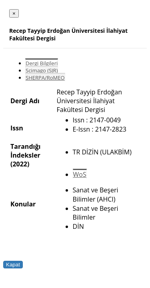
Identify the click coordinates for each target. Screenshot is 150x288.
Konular (23, 204)
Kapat (13, 265)
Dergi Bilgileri (42, 63)
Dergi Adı (25, 100)
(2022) (19, 164)
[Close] (14, 13)
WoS (79, 174)
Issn (16, 128)
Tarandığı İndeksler (25, 151)
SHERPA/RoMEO (45, 77)
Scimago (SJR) (42, 70)
